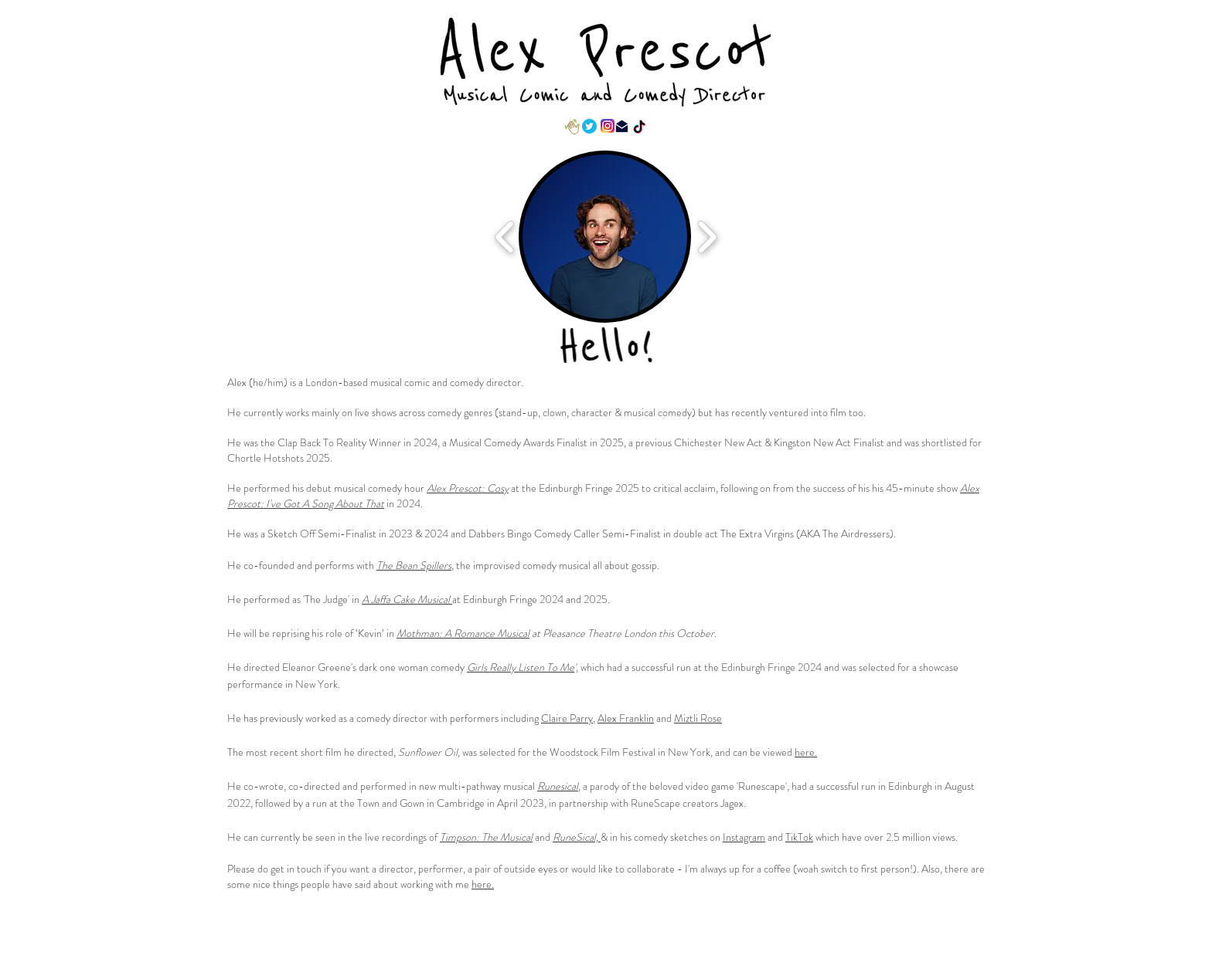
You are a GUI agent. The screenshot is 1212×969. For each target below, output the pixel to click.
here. (806, 752)
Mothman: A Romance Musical (463, 633)
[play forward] (706, 237)
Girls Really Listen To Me (520, 667)
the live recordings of (394, 837)
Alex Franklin (625, 718)
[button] (605, 237)
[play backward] (505, 237)
